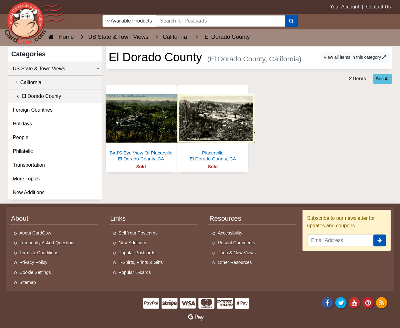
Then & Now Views (237, 252)
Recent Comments (236, 242)
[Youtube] (354, 302)
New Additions (28, 192)
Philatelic (23, 151)
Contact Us (378, 6)
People (20, 137)
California (27, 82)
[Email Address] (340, 240)
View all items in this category (355, 57)
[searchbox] (220, 21)
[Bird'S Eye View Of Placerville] (141, 125)
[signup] (379, 240)
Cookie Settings (35, 272)
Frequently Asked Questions (47, 242)
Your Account (344, 6)
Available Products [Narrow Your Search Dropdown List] (129, 20)
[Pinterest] (368, 302)
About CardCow (35, 232)
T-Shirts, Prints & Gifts (141, 262)
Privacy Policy (33, 262)
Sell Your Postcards (138, 232)
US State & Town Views (56, 69)
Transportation (29, 165)
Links (118, 218)
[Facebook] (327, 302)
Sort (382, 78)
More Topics (26, 178)
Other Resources (235, 262)
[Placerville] (212, 125)
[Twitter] (341, 302)
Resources (225, 218)
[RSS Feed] (381, 302)
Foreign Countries (32, 110)
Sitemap (27, 282)
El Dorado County (37, 96)
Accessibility (230, 232)
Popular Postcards (137, 252)
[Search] (291, 21)
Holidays (22, 123)
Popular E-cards (135, 272)
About (19, 218)
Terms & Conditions (38, 252)
